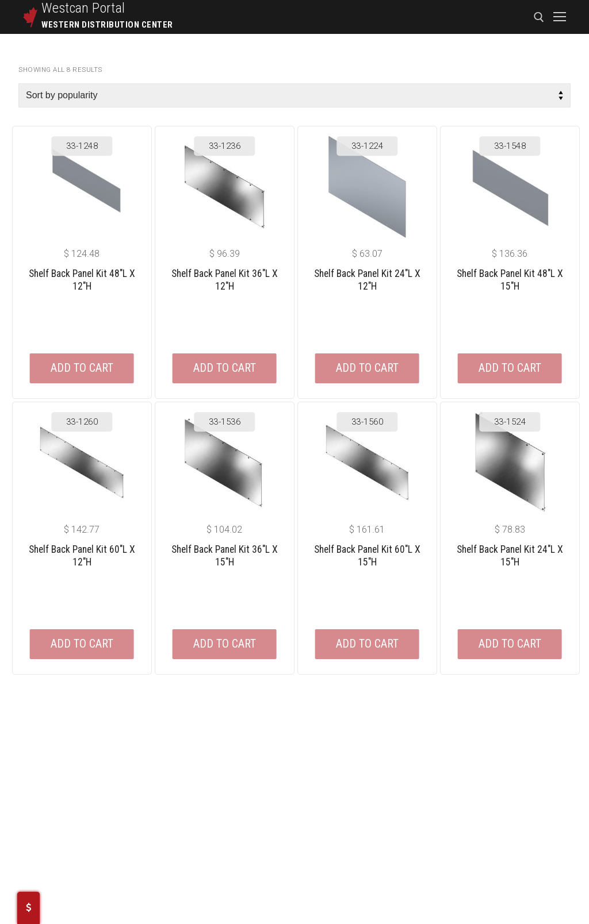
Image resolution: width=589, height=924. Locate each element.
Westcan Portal (83, 8)
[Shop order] (294, 95)
